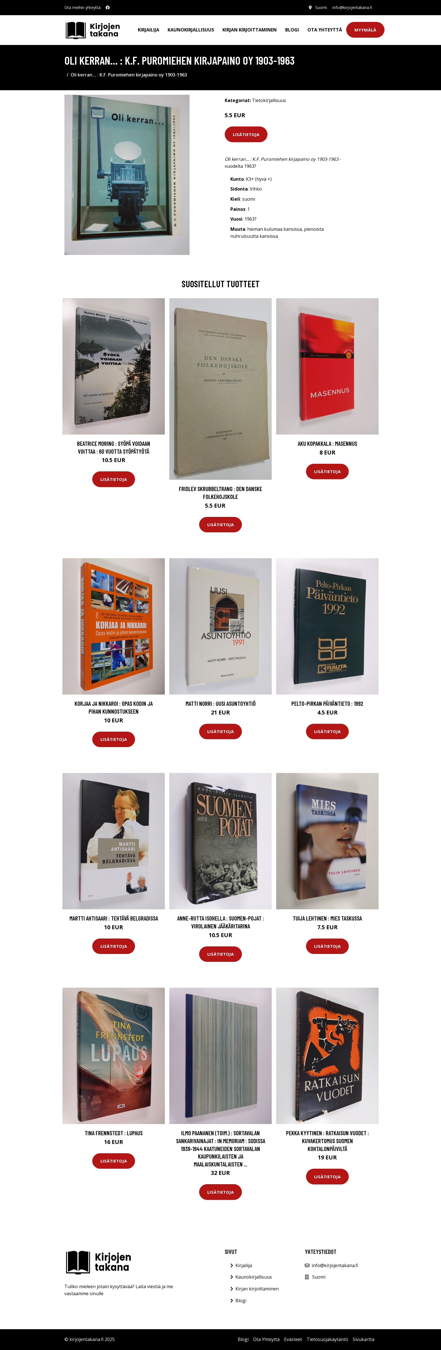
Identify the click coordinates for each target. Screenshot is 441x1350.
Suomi (321, 7)
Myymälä (365, 30)
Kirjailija (148, 30)
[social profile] (108, 7)
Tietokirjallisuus (269, 100)
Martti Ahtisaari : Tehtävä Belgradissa (113, 918)
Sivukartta (363, 1339)
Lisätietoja (246, 134)
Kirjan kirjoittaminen (249, 30)
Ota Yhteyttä (324, 30)
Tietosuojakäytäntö (327, 1339)
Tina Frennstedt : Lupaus (114, 1132)
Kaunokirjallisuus (191, 30)
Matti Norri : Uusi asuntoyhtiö (221, 703)
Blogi (292, 30)
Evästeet (293, 1339)
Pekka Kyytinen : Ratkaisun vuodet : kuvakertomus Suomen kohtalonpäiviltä (327, 1140)
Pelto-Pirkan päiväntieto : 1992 (327, 703)
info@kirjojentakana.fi (352, 7)
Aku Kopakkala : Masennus (327, 443)
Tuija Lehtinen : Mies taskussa (327, 918)
